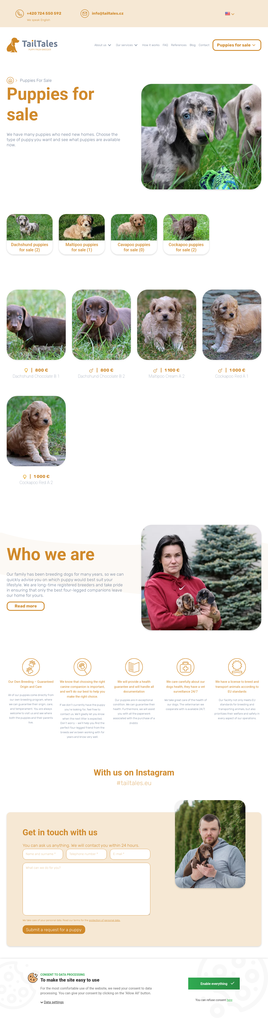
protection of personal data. (104, 920)
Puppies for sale (36, 80)
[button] (229, 13)
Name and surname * (41, 854)
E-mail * (118, 854)
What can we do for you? (43, 868)
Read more (26, 605)
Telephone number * (83, 854)
